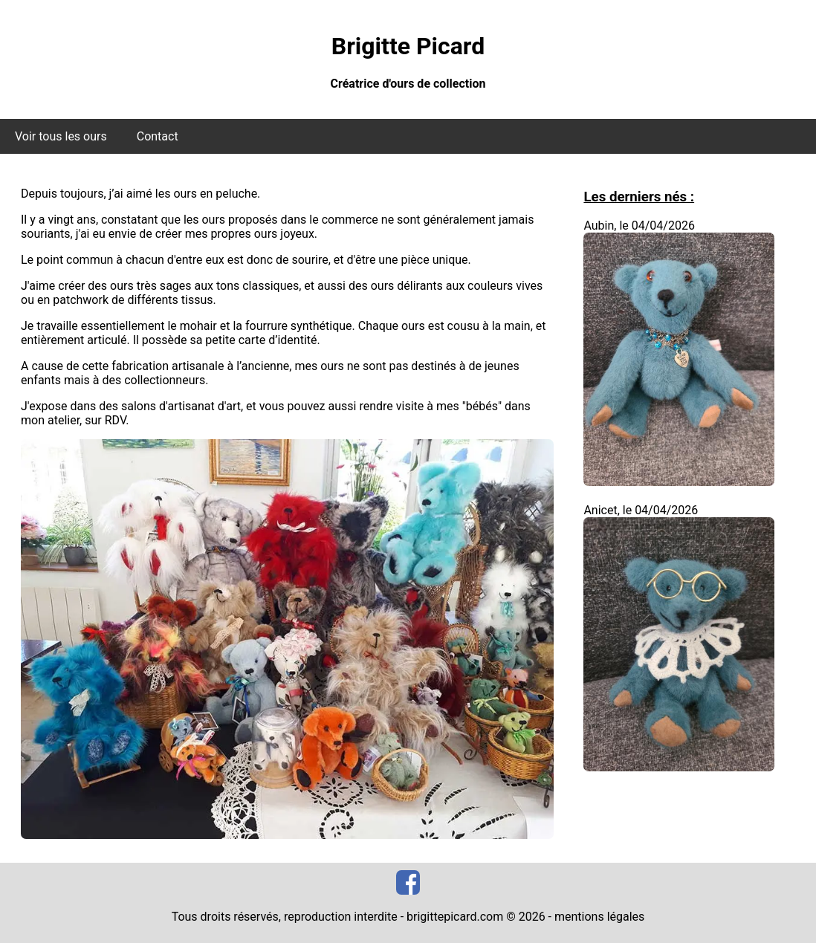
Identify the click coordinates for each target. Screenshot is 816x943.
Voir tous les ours (61, 136)
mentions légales (599, 917)
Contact (157, 136)
